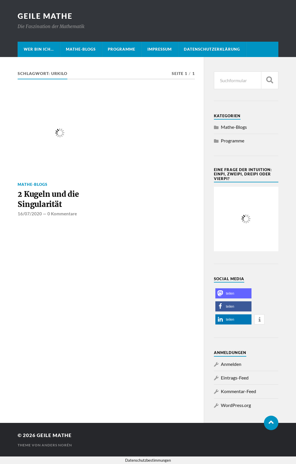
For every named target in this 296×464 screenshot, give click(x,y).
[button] (233, 293)
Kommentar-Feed (238, 391)
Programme (121, 49)
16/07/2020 (30, 213)
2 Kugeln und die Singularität (48, 199)
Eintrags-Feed (235, 377)
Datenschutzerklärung (212, 49)
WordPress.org (236, 405)
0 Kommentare (62, 213)
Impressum (159, 49)
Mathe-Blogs (81, 49)
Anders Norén (57, 445)
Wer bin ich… (39, 49)
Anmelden (231, 364)
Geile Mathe (45, 16)
